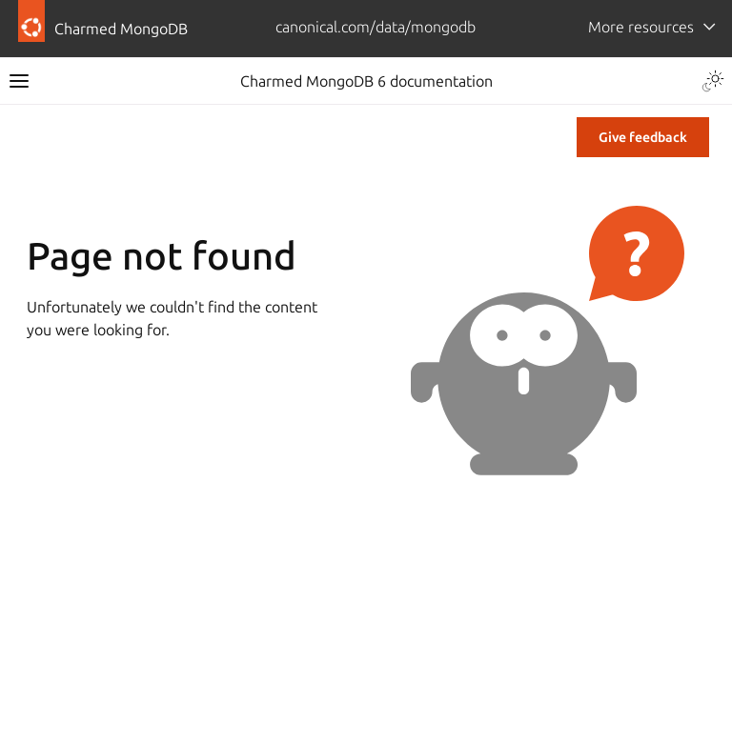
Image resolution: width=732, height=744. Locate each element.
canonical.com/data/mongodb (375, 26)
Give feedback (643, 137)
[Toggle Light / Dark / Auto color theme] (713, 81)
